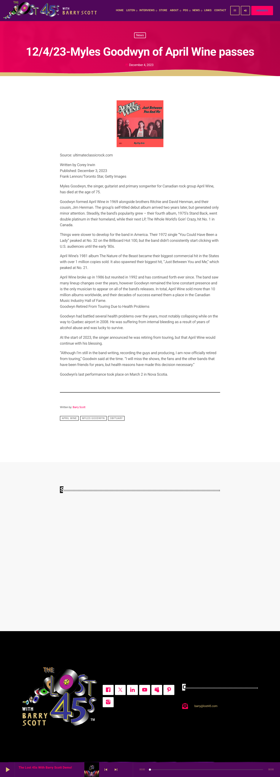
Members (262, 10)
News (140, 35)
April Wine (69, 418)
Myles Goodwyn (93, 418)
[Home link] (50, 10)
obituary (116, 418)
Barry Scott (79, 407)
